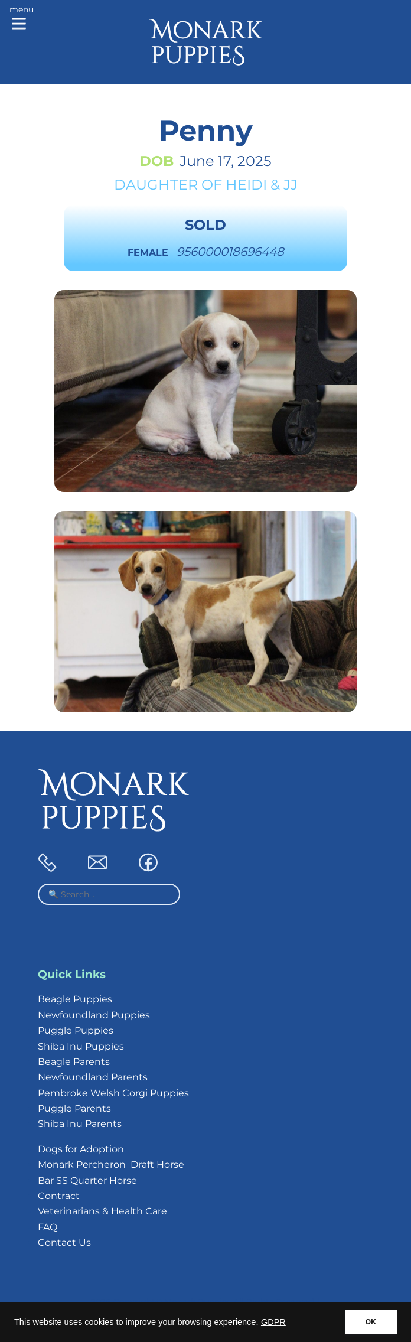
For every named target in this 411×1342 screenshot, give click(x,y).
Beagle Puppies (75, 999)
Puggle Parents (74, 1108)
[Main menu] (21, 19)
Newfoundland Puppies (94, 1015)
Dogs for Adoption (81, 1149)
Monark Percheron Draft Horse (111, 1164)
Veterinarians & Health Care (102, 1211)
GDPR (273, 1322)
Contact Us (64, 1242)
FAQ (47, 1227)
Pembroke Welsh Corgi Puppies (113, 1093)
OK (371, 1322)
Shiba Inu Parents (80, 1123)
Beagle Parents (74, 1061)
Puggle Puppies (75, 1030)
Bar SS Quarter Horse (87, 1180)
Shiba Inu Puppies (81, 1046)
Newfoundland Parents (93, 1077)
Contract (59, 1195)
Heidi (246, 184)
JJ (290, 184)
